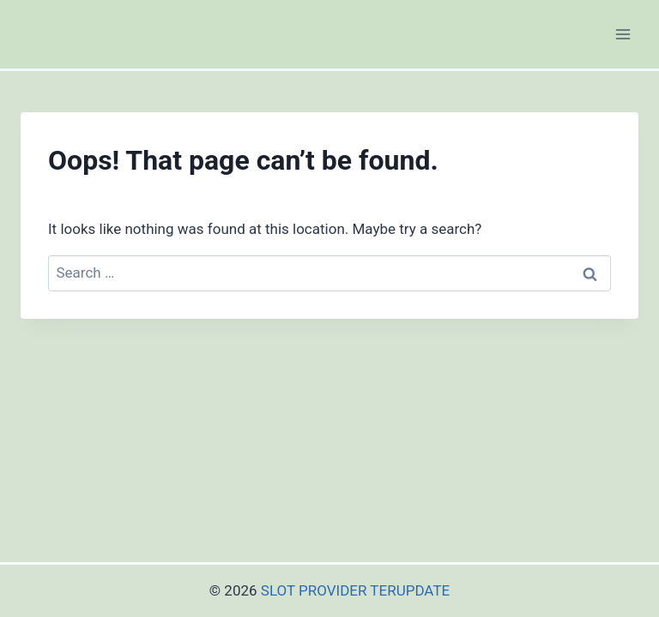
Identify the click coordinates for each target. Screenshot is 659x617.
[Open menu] (622, 34)
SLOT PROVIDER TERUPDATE (355, 590)
